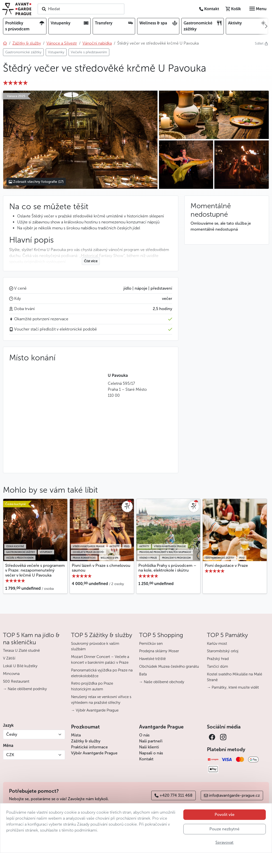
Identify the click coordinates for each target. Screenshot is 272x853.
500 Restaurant (16, 681)
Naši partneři (150, 741)
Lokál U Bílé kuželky (20, 666)
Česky (11, 734)
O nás (144, 735)
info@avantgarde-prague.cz (232, 795)
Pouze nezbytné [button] (224, 829)
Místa (76, 735)
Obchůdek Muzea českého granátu (169, 666)
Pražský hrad (218, 658)
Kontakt (146, 759)
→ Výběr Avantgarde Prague (94, 710)
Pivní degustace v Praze (226, 565)
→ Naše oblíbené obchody (161, 682)
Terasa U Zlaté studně (21, 650)
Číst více (91, 261)
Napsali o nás (151, 753)
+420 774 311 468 (174, 795)
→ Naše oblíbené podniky (25, 689)
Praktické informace (89, 747)
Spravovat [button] (224, 842)
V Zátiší (9, 658)
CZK (10, 754)
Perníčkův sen (151, 643)
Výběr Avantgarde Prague (94, 753)
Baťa (143, 674)
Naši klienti (149, 747)
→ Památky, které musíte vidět (233, 687)
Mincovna (11, 673)
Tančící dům (217, 666)
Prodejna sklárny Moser (159, 651)
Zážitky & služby (85, 741)
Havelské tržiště (152, 658)
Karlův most (217, 643)
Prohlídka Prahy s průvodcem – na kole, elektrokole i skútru (167, 568)
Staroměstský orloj (222, 651)
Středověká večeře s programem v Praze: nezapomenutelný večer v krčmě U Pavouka (35, 570)
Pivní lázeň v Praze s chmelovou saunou (101, 568)
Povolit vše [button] (224, 814)
